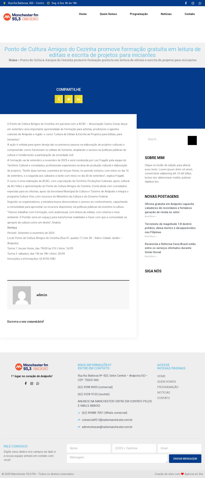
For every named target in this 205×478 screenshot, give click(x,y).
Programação (139, 14)
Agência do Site (193, 474)
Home (83, 14)
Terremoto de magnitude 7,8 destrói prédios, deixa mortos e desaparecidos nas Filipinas (170, 228)
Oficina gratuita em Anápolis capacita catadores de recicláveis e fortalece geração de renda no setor (169, 208)
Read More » (150, 216)
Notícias (166, 14)
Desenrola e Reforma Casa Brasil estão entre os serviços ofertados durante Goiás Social (170, 248)
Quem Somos (108, 14)
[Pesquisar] (192, 140)
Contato (190, 14)
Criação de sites (164, 474)
